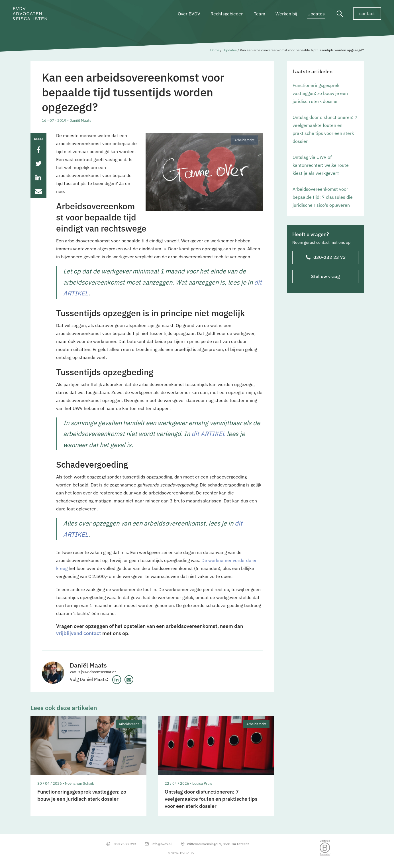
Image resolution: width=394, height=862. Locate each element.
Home (214, 50)
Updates (316, 14)
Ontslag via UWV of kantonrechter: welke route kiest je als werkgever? (321, 165)
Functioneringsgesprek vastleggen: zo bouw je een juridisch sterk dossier (320, 93)
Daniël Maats (88, 665)
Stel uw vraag (325, 276)
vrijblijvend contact (78, 633)
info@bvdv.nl (162, 844)
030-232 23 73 (326, 258)
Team (259, 14)
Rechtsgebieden (227, 14)
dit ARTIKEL (208, 433)
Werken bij (286, 14)
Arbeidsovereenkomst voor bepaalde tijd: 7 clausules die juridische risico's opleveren (323, 197)
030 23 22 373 (125, 844)
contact (367, 13)
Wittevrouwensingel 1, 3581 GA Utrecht (218, 844)
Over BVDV (189, 14)
